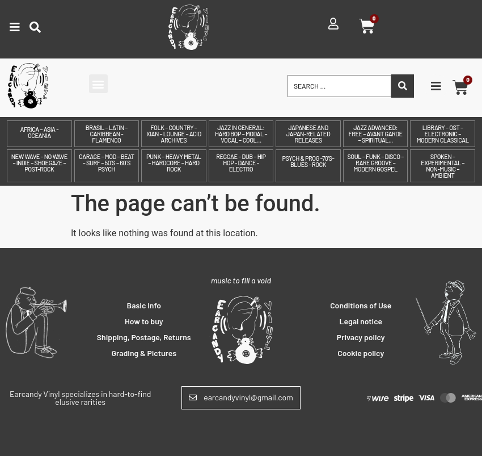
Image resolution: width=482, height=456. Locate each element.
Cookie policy (360, 353)
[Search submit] (402, 86)
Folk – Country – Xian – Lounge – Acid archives (173, 134)
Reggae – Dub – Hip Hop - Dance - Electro (240, 163)
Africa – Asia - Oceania (39, 132)
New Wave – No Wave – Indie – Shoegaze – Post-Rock (39, 163)
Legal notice (360, 321)
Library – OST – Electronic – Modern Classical (443, 134)
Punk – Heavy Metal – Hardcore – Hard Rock (173, 163)
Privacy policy (361, 337)
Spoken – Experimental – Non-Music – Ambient (442, 166)
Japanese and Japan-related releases (308, 134)
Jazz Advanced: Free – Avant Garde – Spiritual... (375, 134)
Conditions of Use (360, 305)
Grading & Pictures (143, 353)
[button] (98, 83)
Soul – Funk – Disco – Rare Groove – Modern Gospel (375, 163)
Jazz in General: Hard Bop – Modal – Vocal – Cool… (241, 134)
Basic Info (144, 305)
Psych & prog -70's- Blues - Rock (308, 161)
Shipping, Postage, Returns (144, 337)
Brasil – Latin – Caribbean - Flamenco (107, 134)
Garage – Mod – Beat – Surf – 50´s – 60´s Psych (106, 163)
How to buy (144, 321)
